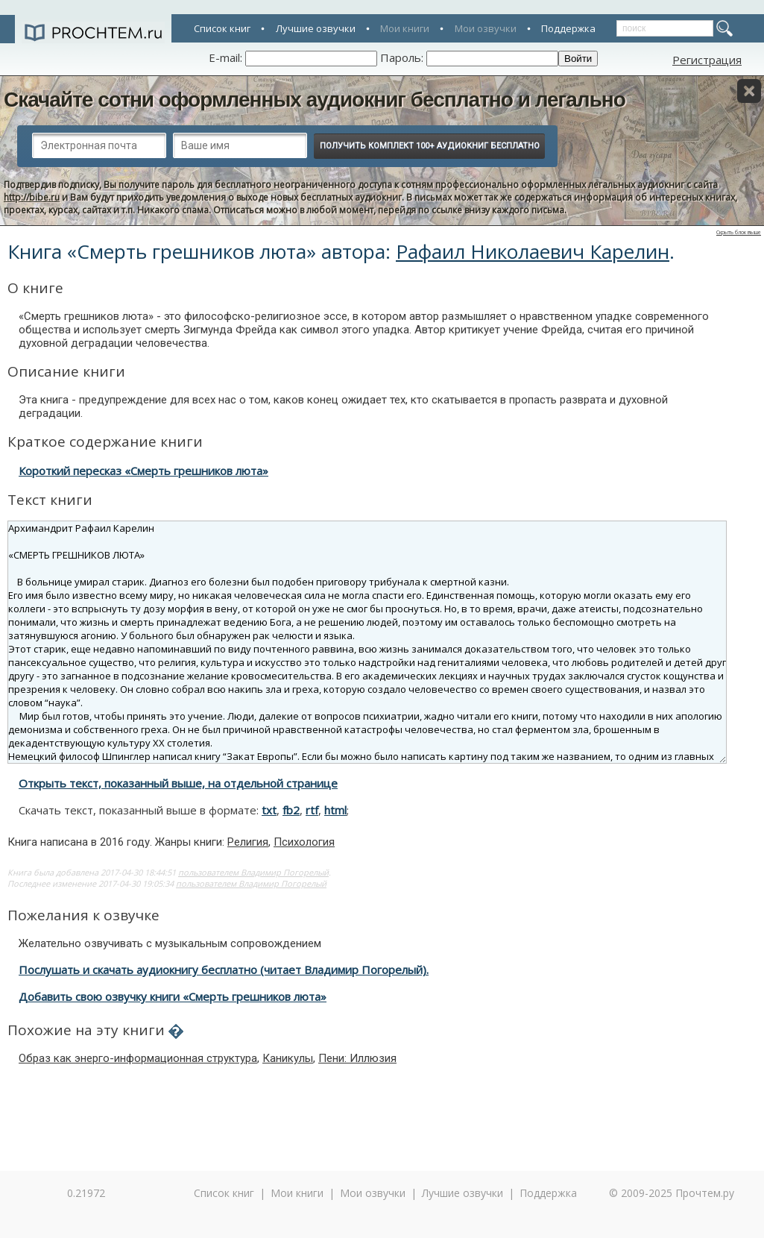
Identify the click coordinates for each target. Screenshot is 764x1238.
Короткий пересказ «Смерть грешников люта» (143, 470)
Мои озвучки (486, 28)
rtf (312, 809)
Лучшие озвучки (316, 28)
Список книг (222, 28)
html (335, 809)
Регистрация (707, 59)
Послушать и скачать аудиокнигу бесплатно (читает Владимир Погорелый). (224, 969)
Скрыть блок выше (738, 232)
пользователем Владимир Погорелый (253, 872)
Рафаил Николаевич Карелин (532, 251)
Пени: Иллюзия (357, 1058)
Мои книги (404, 28)
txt (269, 809)
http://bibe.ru (32, 197)
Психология (304, 842)
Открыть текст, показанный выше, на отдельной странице (178, 783)
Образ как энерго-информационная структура (138, 1058)
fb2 (291, 809)
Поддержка (568, 28)
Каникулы (287, 1058)
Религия (247, 842)
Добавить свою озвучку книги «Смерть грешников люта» (172, 996)
